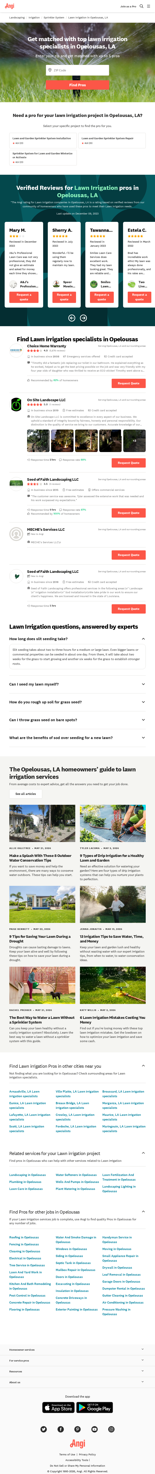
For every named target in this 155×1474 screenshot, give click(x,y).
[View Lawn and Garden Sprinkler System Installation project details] (43, 140)
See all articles (25, 794)
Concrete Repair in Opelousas (29, 1302)
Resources (77, 1371)
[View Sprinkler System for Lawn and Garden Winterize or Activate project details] (43, 157)
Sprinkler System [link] (54, 17)
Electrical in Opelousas (25, 1258)
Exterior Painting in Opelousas (77, 1309)
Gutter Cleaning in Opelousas (122, 1295)
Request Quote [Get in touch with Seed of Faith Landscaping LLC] (129, 513)
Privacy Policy (87, 1454)
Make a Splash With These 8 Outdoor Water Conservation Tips (40, 858)
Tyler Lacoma (90, 848)
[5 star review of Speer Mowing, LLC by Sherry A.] (64, 265)
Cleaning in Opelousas (24, 1251)
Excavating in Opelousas (73, 1284)
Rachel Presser (20, 1010)
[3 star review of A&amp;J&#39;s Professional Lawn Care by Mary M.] (24, 265)
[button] (38, 441)
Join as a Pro (128, 6)
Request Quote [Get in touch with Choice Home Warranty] (129, 383)
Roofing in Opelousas (24, 1237)
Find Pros (77, 85)
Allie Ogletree (20, 848)
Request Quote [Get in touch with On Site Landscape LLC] (129, 463)
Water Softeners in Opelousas (76, 1175)
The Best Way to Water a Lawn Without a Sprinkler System (41, 1019)
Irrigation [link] (34, 17)
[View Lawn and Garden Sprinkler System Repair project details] (112, 140)
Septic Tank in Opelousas (73, 1263)
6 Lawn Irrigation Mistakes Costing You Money (112, 1019)
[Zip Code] (77, 70)
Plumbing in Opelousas (25, 1182)
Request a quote (24, 297)
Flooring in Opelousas (24, 1309)
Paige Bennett (19, 929)
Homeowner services (77, 1350)
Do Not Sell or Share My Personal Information (77, 1465)
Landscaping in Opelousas (27, 1175)
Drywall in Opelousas (117, 1268)
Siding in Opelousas (69, 1256)
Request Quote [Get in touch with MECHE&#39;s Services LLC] (129, 555)
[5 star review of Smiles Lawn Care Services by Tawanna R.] (101, 265)
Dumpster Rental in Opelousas (123, 1288)
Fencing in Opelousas (24, 1244)
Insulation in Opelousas (72, 1291)
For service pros (77, 1360)
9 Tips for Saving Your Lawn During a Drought (39, 938)
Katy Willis (88, 1010)
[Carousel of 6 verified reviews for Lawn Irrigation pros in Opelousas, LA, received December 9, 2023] (77, 250)
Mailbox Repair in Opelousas (75, 1270)
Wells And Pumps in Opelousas (77, 1182)
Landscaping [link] (17, 17)
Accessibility (76, 1460)
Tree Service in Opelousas (27, 1265)
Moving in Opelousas (116, 1249)
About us (77, 1382)
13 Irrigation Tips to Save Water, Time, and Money (112, 938)
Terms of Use (67, 1454)
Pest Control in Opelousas (27, 1295)
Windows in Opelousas (71, 1249)
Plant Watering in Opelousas (75, 1189)
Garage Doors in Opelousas (121, 1281)
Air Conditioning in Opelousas (123, 1302)
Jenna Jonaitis (91, 929)
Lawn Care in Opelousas (26, 1189)
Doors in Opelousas (69, 1277)
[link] (13, 284)
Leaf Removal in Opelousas (121, 1275)
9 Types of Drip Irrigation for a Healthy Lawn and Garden (112, 858)
